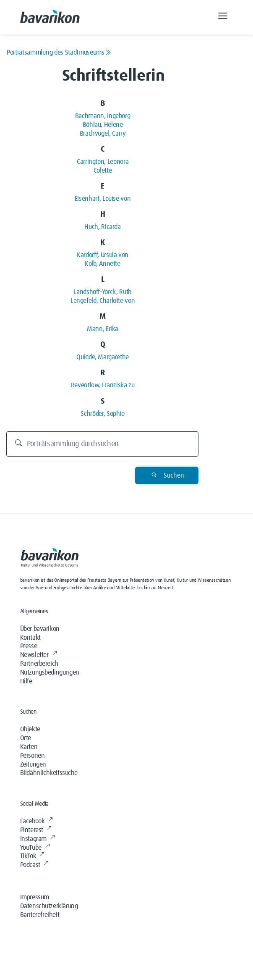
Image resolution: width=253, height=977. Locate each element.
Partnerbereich (39, 663)
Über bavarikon (40, 628)
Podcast (34, 865)
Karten (29, 746)
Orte (25, 738)
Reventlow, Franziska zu (103, 385)
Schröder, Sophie (102, 413)
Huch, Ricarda (102, 226)
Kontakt (30, 637)
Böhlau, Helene (103, 124)
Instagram (37, 839)
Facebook (36, 821)
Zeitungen (33, 764)
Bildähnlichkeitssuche (49, 773)
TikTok (32, 856)
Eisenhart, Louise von (102, 198)
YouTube (35, 847)
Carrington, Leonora (102, 161)
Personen (32, 755)
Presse (28, 646)
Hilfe (26, 681)
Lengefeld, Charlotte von (102, 300)
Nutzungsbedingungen (49, 672)
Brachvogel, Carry (103, 133)
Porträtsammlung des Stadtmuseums (59, 52)
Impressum (34, 897)
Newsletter (38, 655)
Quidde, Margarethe (102, 357)
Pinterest (36, 830)
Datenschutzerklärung (49, 906)
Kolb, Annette (102, 263)
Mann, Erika (102, 329)
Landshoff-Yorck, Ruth (102, 292)
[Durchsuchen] (102, 444)
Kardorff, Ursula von (102, 255)
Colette (103, 170)
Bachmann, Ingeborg (102, 116)
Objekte (30, 729)
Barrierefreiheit (40, 914)
